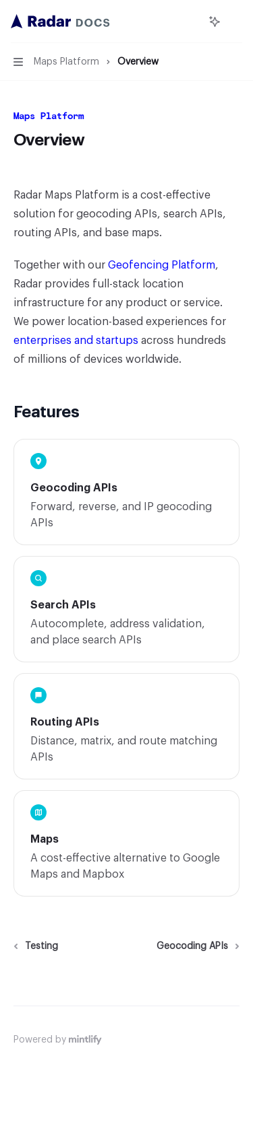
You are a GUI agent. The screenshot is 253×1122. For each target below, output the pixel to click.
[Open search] (189, 21)
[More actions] (235, 21)
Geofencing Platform (161, 265)
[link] (126, 492)
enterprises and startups (75, 340)
